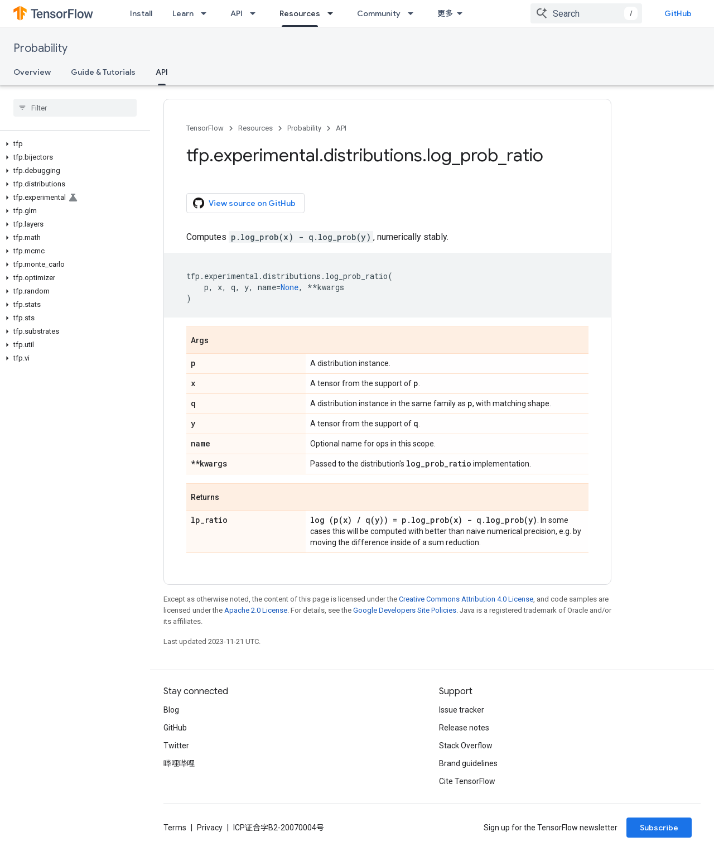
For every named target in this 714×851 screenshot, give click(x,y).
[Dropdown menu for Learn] (207, 13)
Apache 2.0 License (255, 610)
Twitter (176, 745)
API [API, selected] (162, 72)
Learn (183, 13)
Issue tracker (461, 709)
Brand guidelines (468, 763)
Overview (32, 72)
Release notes (464, 727)
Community (379, 13)
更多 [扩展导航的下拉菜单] (445, 13)
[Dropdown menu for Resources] (333, 13)
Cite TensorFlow (467, 781)
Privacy (210, 827)
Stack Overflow (466, 745)
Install (141, 13)
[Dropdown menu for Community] (414, 13)
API (236, 13)
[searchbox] (75, 108)
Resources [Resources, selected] (299, 13)
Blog (171, 709)
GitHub (678, 13)
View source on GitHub (244, 203)
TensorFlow (205, 128)
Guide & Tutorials (103, 72)
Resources (255, 128)
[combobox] (586, 13)
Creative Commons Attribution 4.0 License (466, 599)
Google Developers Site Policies (404, 610)
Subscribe (659, 828)
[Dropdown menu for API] (256, 13)
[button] (73, 144)
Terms (174, 827)
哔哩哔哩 (179, 763)
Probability (40, 48)
